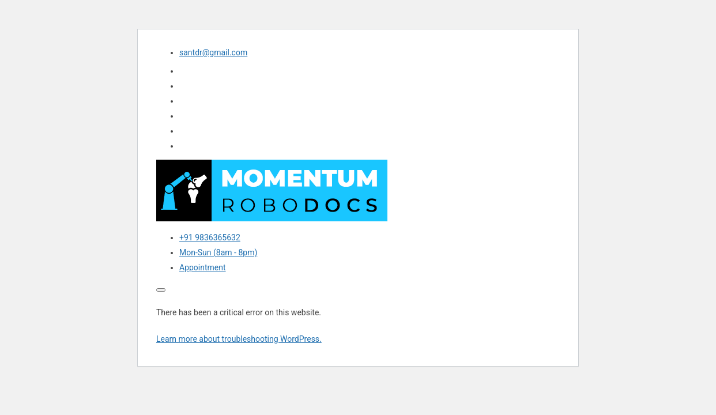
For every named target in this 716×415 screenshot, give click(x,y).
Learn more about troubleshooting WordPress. (239, 339)
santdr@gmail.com (213, 52)
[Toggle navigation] (160, 290)
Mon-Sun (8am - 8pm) (218, 252)
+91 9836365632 (209, 237)
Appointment (202, 267)
